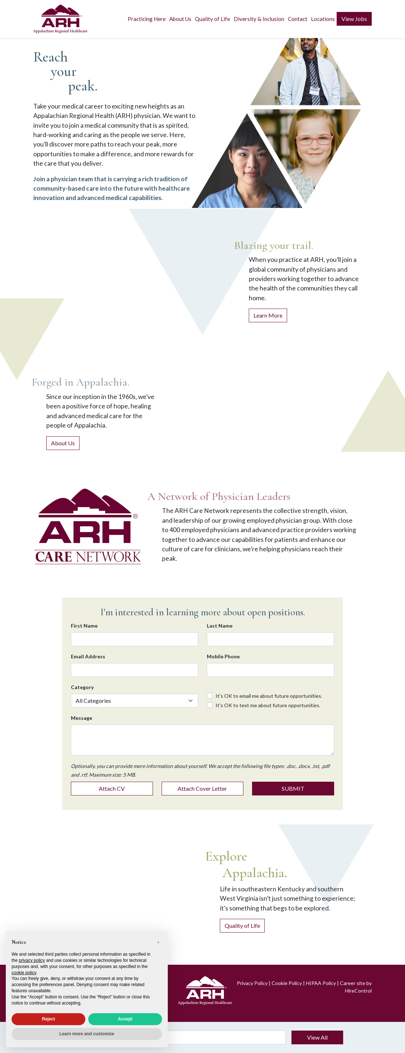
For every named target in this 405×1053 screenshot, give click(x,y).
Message (81, 718)
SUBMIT (293, 788)
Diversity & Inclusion (259, 19)
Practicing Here (147, 19)
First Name (84, 626)
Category (82, 687)
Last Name (220, 626)
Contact (297, 19)
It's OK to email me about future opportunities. (269, 696)
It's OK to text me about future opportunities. (268, 705)
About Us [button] (180, 19)
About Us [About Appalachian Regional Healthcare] (63, 443)
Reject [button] (48, 1019)
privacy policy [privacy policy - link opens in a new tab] (32, 960)
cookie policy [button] (24, 972)
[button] (158, 942)
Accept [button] (125, 1019)
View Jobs (354, 18)
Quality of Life (212, 19)
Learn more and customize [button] (86, 1033)
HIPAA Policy (321, 983)
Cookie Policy (287, 983)
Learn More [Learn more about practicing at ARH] (267, 315)
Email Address (88, 656)
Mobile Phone (223, 656)
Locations (323, 19)
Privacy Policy (252, 983)
